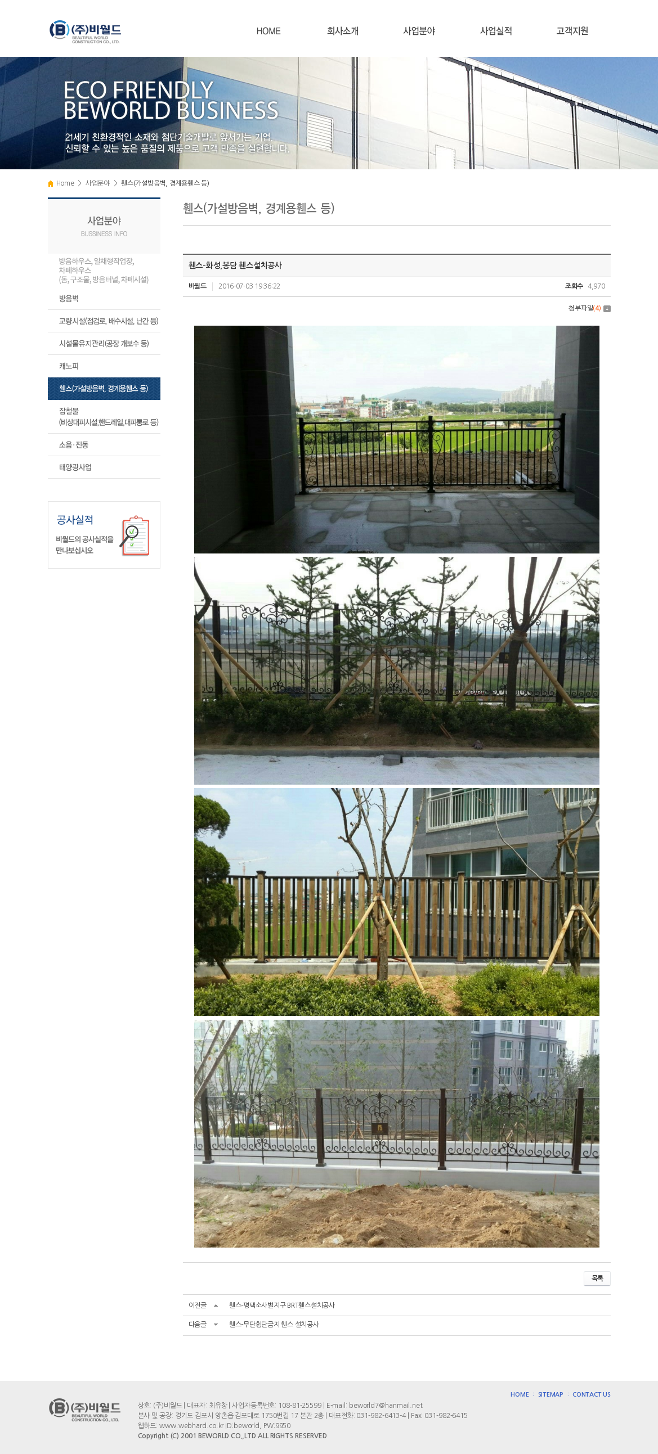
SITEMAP (550, 1395)
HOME (520, 1395)
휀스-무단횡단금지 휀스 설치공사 (274, 1324)
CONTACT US (591, 1395)
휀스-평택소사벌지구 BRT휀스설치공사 (282, 1305)
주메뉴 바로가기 (0, 0)
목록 (597, 1278)
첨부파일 (589, 308)
